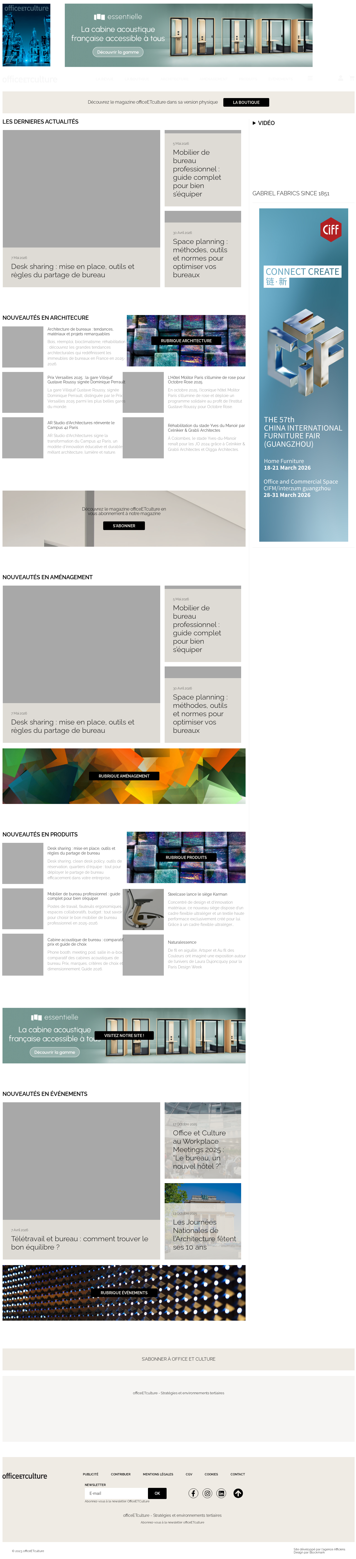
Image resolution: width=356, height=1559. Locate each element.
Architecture (174, 79)
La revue (104, 79)
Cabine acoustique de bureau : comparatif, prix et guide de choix (86, 942)
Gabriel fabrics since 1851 (291, 193)
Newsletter (95, 1485)
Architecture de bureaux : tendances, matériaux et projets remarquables (80, 331)
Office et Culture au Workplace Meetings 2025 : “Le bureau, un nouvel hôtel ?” (199, 1149)
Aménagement (214, 79)
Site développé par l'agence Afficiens (319, 1549)
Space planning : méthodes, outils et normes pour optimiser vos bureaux (200, 258)
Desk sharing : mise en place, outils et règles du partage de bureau (72, 270)
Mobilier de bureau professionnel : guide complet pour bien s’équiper (197, 173)
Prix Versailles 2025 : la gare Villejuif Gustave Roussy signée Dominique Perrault (86, 379)
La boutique (137, 79)
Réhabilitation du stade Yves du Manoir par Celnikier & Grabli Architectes (206, 428)
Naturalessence (182, 942)
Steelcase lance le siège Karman (197, 894)
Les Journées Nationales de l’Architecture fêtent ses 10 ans (204, 1234)
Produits (248, 79)
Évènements (280, 79)
